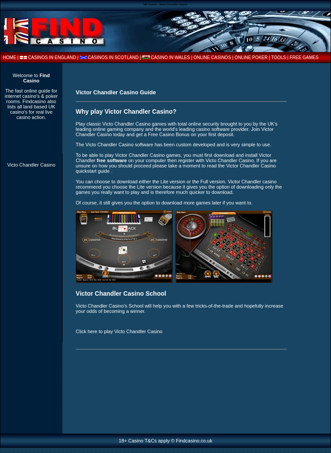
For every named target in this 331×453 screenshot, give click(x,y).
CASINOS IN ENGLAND (52, 57)
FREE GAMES (304, 57)
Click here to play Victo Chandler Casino (119, 331)
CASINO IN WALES (170, 57)
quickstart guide (93, 171)
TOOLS (278, 57)
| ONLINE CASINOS (211, 57)
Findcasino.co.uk (194, 440)
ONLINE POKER (251, 57)
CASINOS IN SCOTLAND (113, 57)
